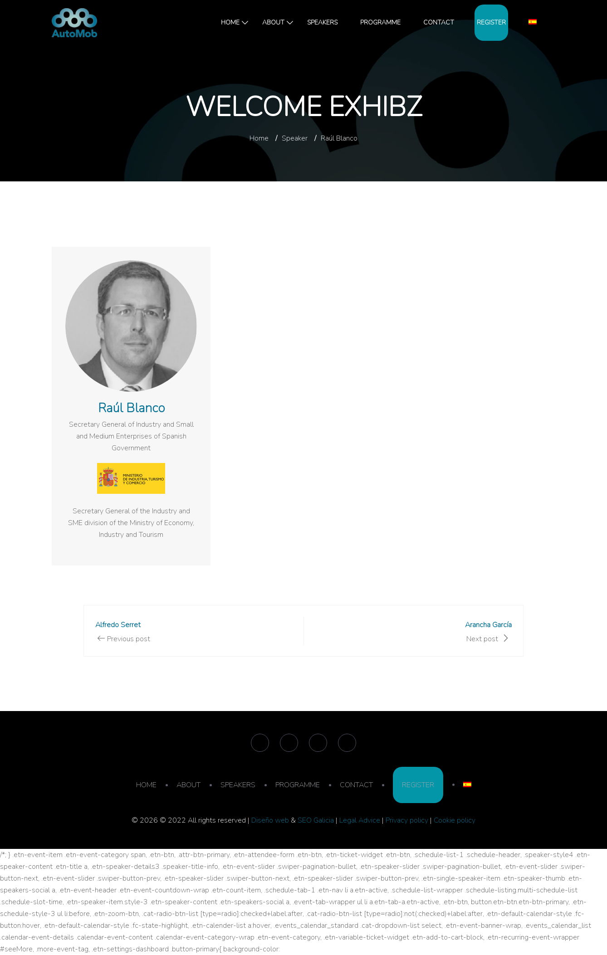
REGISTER (491, 22)
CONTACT (438, 22)
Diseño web (270, 820)
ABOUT (273, 22)
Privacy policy (407, 820)
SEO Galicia (316, 820)
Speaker (295, 138)
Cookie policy (454, 820)
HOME (230, 22)
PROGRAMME (380, 22)
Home (259, 138)
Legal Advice (359, 820)
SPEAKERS (322, 22)
